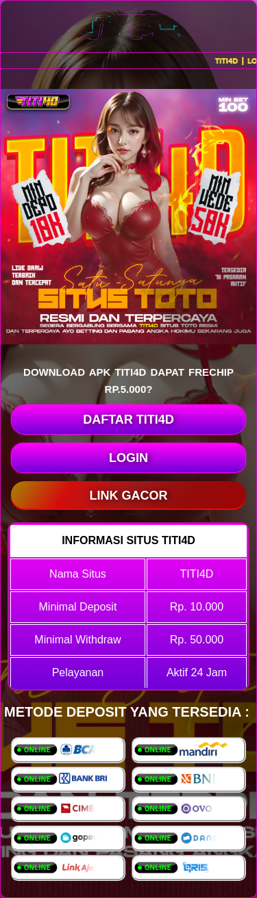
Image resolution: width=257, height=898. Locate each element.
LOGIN (128, 458)
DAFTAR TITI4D (128, 419)
